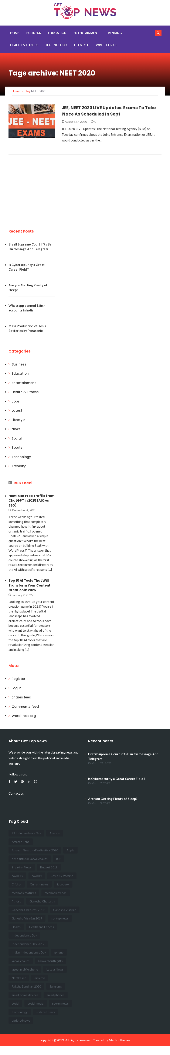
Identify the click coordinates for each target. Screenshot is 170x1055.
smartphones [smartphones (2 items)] (55, 995)
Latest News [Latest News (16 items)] (55, 969)
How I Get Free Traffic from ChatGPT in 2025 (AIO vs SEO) (31, 501)
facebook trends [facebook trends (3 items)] (56, 893)
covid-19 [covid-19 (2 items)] (17, 876)
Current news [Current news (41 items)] (39, 884)
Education (57, 33)
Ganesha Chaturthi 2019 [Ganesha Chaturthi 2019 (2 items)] (28, 910)
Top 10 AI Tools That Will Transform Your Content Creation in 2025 (29, 585)
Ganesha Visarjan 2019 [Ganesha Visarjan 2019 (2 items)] (27, 918)
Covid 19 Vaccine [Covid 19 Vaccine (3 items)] (62, 876)
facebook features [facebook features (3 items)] (24, 893)
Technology (56, 45)
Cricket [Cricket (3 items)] (16, 884)
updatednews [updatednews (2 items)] (21, 1020)
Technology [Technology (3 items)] (19, 1012)
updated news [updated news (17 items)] (45, 1012)
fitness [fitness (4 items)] (16, 901)
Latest (17, 410)
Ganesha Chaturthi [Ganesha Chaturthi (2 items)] (42, 901)
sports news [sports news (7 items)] (60, 1003)
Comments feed (25, 706)
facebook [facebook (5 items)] (63, 884)
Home (14, 33)
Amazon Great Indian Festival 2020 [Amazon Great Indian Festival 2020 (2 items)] (35, 850)
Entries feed (21, 697)
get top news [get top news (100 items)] (60, 918)
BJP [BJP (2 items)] (58, 859)
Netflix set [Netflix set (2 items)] (19, 978)
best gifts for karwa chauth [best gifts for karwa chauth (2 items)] (30, 859)
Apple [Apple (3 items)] (70, 850)
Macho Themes (119, 1040)
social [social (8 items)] (15, 1003)
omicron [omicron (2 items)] (39, 978)
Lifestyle (81, 45)
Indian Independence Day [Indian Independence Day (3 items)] (29, 952)
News (16, 429)
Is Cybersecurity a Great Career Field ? (116, 779)
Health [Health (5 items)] (16, 927)
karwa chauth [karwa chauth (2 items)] (21, 961)
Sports (17, 447)
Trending (114, 33)
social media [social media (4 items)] (36, 1003)
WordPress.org (24, 716)
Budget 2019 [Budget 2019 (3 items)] (49, 867)
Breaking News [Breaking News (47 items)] (22, 867)
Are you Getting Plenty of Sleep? (112, 799)
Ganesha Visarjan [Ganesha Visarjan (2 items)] (64, 910)
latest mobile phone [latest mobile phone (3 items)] (25, 969)
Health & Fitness (24, 45)
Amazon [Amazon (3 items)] (55, 833)
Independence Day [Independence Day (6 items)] (24, 935)
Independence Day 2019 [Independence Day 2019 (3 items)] (28, 944)
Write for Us (106, 45)
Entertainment (86, 33)
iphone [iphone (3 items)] (59, 952)
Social (17, 438)
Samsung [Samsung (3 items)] (56, 986)
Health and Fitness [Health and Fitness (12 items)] (41, 927)
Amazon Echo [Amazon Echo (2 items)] (21, 842)
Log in (16, 688)
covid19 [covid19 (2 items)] (37, 876)
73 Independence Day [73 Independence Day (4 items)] (26, 833)
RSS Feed (23, 482)
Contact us (16, 793)
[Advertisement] (40, 186)
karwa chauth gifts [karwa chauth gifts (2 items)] (50, 961)
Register (18, 679)
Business (33, 33)
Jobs (16, 401)
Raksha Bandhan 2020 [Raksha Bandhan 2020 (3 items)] (26, 986)
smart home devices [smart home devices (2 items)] (25, 995)
